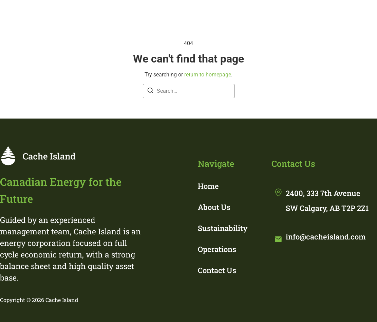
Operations (302, 14)
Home (148, 14)
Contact (353, 14)
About (189, 14)
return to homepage (207, 74)
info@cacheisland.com (326, 237)
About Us (214, 207)
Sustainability (242, 14)
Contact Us (217, 270)
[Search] (150, 91)
